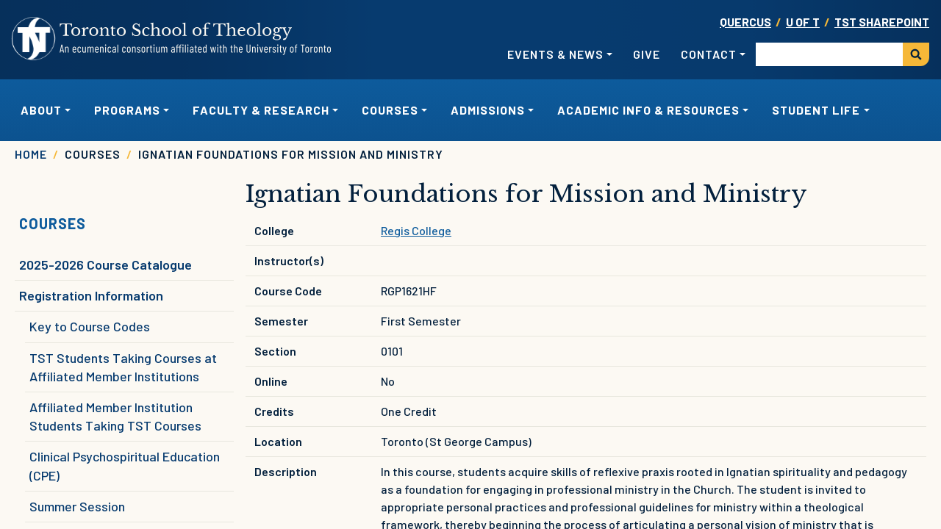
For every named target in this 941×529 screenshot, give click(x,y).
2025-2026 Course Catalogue (105, 264)
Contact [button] (709, 54)
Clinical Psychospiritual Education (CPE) (124, 465)
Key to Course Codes (89, 326)
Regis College (416, 230)
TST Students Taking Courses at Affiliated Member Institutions (123, 367)
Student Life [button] (816, 110)
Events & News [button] (555, 54)
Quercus (745, 22)
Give (646, 54)
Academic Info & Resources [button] (648, 110)
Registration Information (91, 295)
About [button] (41, 110)
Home (31, 154)
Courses (52, 223)
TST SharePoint (881, 22)
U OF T (803, 22)
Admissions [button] (488, 110)
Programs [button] (127, 110)
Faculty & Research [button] (261, 110)
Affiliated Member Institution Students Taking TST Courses (115, 416)
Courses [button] (390, 110)
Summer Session (77, 506)
